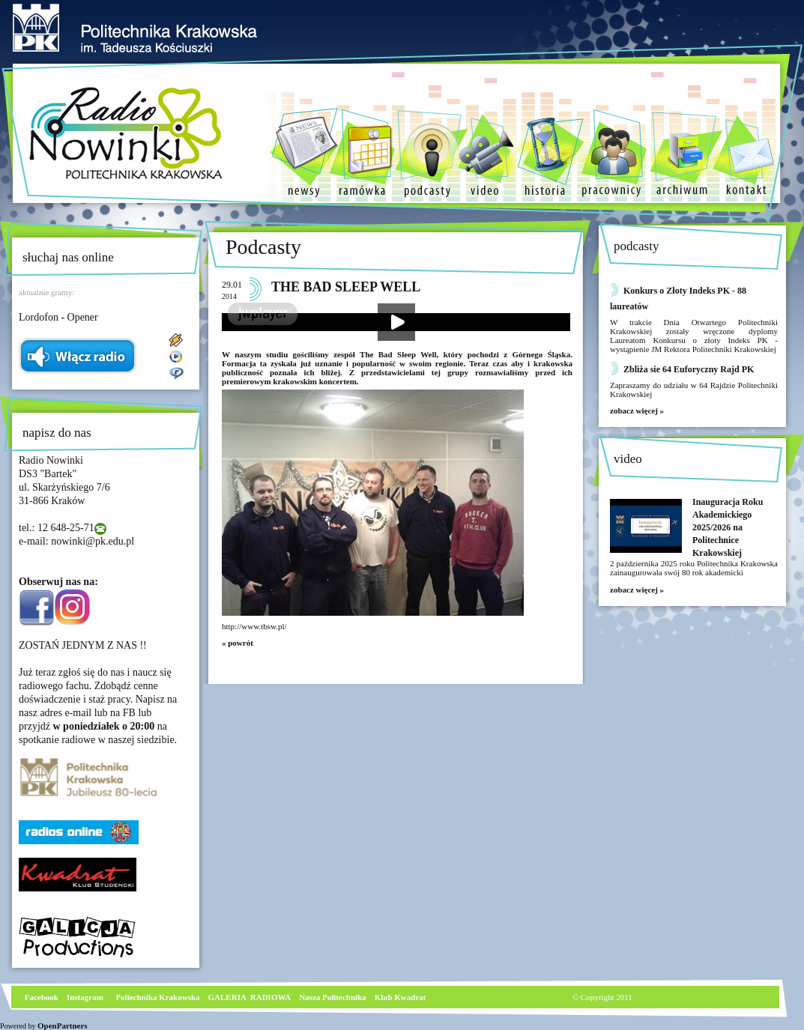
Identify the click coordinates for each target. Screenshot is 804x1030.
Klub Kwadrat (400, 997)
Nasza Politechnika (332, 997)
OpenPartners (62, 1025)
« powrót (237, 642)
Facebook (40, 997)
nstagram (86, 997)
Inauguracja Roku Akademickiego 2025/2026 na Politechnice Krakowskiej (727, 527)
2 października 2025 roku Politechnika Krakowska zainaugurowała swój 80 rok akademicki (694, 568)
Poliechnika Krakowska (158, 997)
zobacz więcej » (637, 410)
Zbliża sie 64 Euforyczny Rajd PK (688, 369)
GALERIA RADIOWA (249, 997)
